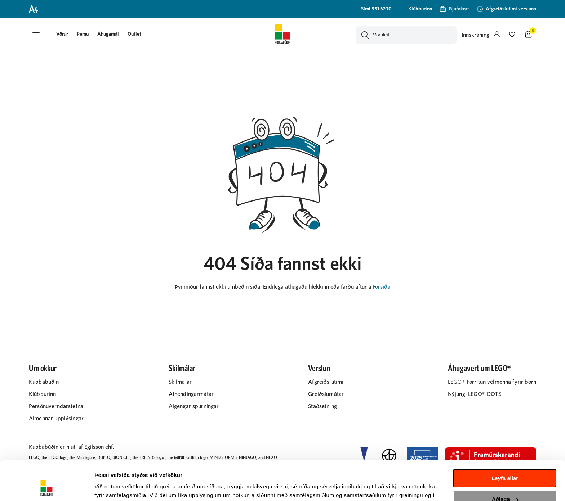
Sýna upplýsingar (117, 487)
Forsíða (381, 287)
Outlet (134, 34)
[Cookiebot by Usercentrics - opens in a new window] (46, 487)
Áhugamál (108, 34)
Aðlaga (505, 462)
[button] (36, 35)
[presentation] (62, 34)
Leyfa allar (504, 441)
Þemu (83, 34)
